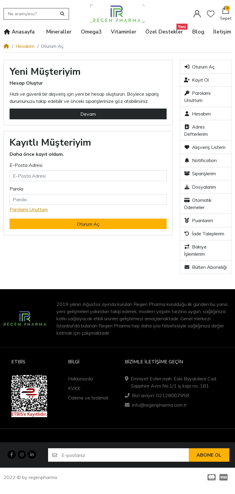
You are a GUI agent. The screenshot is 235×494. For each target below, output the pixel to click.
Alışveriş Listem (204, 147)
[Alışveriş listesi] (210, 14)
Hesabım (25, 46)
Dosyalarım (200, 187)
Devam (88, 114)
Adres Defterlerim (196, 130)
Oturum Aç (199, 67)
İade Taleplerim (204, 234)
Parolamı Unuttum (29, 209)
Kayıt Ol (196, 80)
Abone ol (208, 455)
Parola (16, 189)
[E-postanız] (125, 455)
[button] (225, 14)
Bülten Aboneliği (205, 267)
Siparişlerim (200, 173)
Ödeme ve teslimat (88, 398)
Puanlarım (198, 220)
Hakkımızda (80, 379)
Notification (200, 160)
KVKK (74, 388)
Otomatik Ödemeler (198, 203)
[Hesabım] (197, 13)
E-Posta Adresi (26, 165)
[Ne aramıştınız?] (31, 14)
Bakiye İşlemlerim (195, 250)
